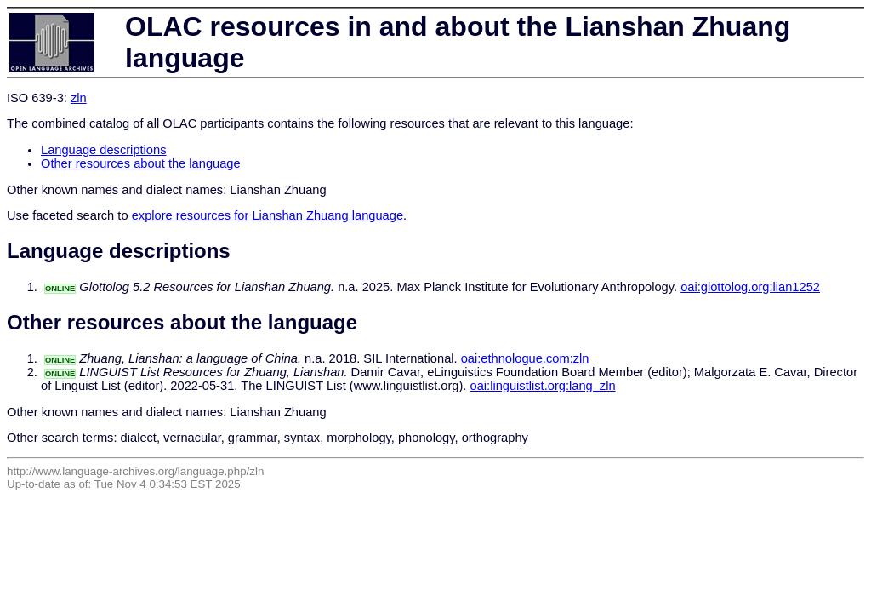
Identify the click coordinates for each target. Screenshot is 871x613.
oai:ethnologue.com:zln (525, 358)
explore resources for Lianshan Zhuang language (267, 215)
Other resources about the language (141, 163)
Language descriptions (104, 150)
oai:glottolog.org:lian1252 (750, 287)
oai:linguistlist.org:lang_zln (543, 385)
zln (79, 98)
